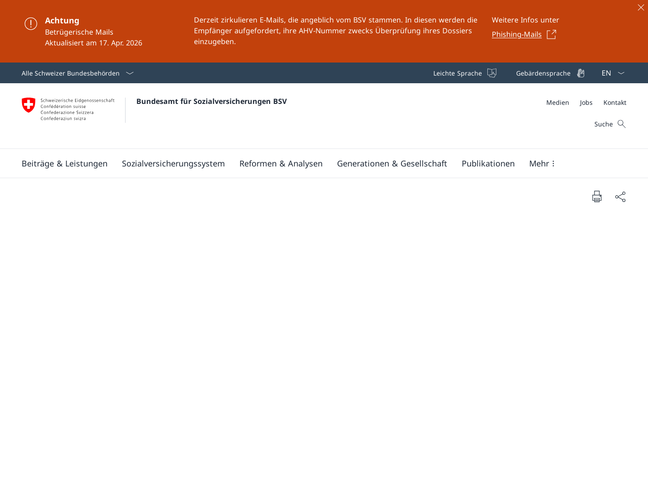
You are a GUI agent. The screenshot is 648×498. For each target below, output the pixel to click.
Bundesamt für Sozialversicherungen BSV (211, 101)
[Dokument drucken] (596, 196)
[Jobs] (586, 102)
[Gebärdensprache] (549, 73)
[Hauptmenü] (316, 163)
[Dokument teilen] (620, 196)
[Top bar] (508, 73)
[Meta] (586, 102)
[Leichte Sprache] (464, 73)
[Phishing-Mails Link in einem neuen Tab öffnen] (526, 34)
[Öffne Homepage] (154, 116)
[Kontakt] (615, 102)
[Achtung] (324, 31)
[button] (64, 163)
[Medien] (558, 102)
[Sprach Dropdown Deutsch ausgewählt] (610, 73)
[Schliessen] (641, 7)
